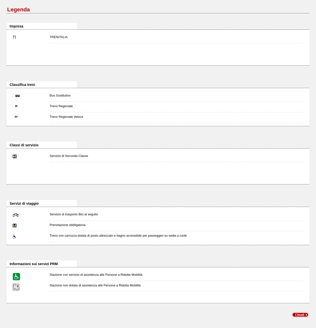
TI (14, 37)
